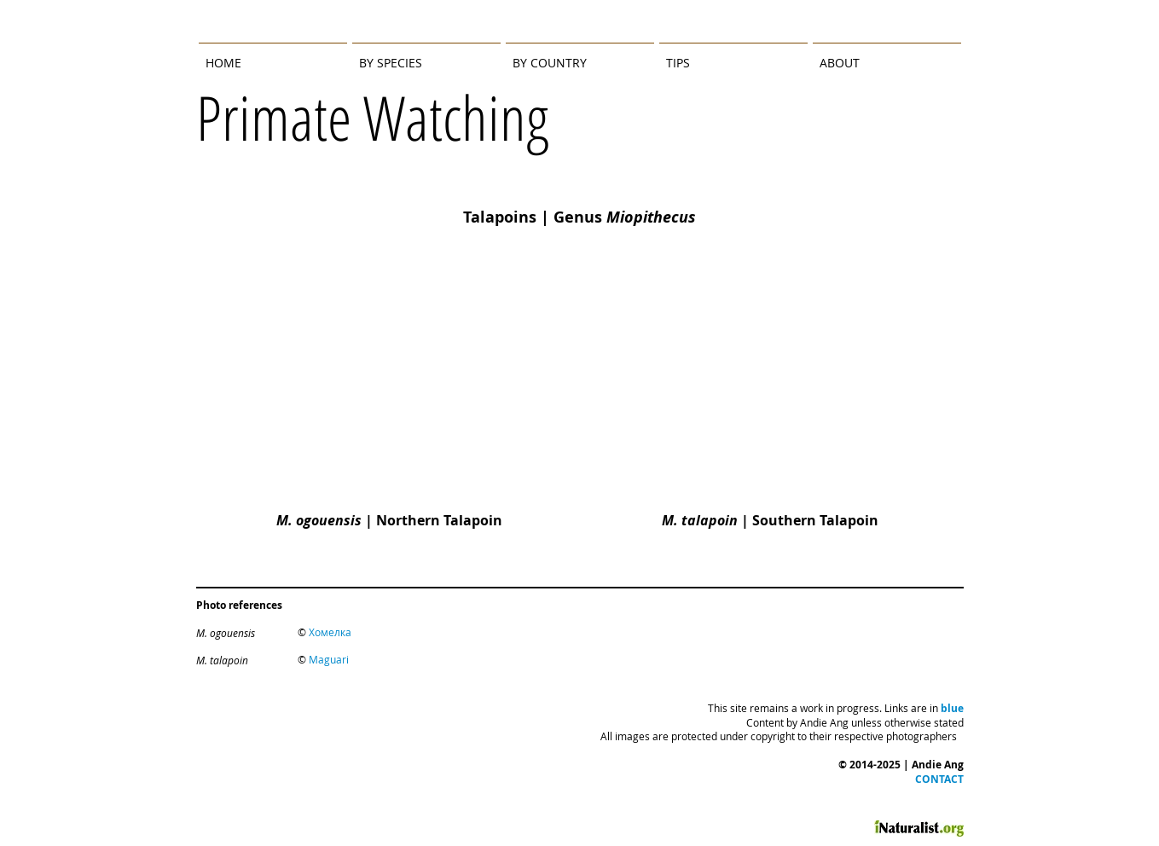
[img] (384, 408)
